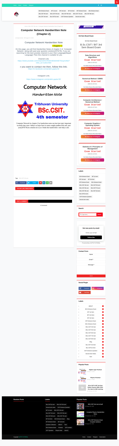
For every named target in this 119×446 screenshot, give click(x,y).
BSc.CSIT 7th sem (77, 13)
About (19, 5)
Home (14, 5)
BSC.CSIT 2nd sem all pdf (95, 407)
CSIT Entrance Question (67, 16)
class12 (66, 433)
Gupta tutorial (20, 38)
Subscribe (91, 240)
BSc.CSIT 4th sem (43, 13)
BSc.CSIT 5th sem (54, 13)
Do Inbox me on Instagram (92, 69)
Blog (97, 344)
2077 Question (49, 433)
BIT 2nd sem (63, 11)
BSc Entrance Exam (94, 11)
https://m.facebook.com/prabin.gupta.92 (43, 69)
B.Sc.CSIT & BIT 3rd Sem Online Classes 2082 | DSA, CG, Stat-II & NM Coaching (95, 390)
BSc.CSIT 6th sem (66, 13)
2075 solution (68, 430)
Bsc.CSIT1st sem (54, 16)
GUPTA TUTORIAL (23, 439)
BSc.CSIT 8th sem (89, 13)
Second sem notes (80, 16)
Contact (25, 5)
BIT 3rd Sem (71, 11)
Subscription (102, 439)
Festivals (60, 430)
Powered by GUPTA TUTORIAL (91, 245)
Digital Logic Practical (95, 372)
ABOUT (96, 309)
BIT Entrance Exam (81, 11)
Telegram (31, 5)
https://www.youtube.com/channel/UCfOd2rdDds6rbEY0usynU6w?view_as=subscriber (44, 62)
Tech (96, 359)
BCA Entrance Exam (44, 11)
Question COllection (51, 427)
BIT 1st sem (54, 11)
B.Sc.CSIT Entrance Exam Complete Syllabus (95, 423)
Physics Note (59, 433)
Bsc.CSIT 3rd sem (43, 16)
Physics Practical (95, 380)
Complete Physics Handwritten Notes (95, 415)
